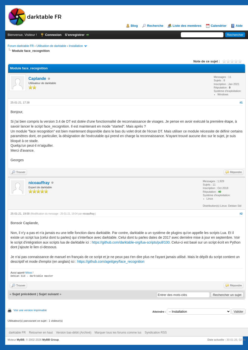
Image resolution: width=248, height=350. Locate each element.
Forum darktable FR (21, 46)
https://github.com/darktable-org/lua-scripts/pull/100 (131, 242)
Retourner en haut (41, 332)
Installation (76, 46)
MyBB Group (50, 339)
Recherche (155, 26)
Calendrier (218, 26)
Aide (239, 26)
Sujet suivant (49, 294)
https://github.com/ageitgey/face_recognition (110, 261)
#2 (241, 213)
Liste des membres (186, 26)
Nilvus (28, 272)
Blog (134, 26)
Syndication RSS (156, 332)
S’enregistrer (74, 35)
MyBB (20, 339)
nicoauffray (39, 183)
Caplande (37, 78)
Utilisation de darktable (51, 46)
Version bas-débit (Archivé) (73, 332)
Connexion (53, 35)
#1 (241, 102)
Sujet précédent (24, 294)
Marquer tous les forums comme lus (118, 332)
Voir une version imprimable (30, 310)
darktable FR (17, 332)
